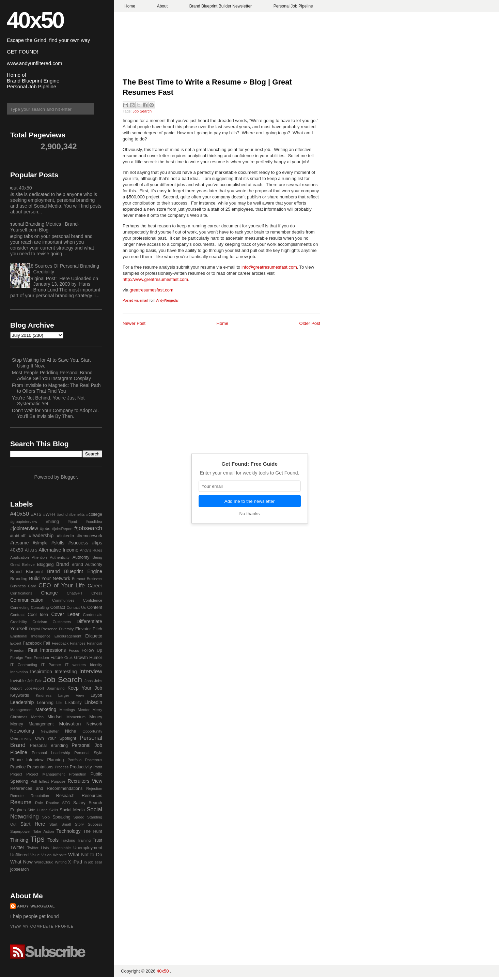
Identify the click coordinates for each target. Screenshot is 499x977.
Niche (70, 731)
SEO (66, 803)
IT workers (75, 665)
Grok (68, 658)
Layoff (96, 695)
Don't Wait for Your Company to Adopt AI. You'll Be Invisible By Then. (55, 413)
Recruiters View (85, 781)
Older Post (309, 323)
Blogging (45, 564)
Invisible (18, 680)
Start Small (60, 824)
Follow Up (92, 650)
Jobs (88, 681)
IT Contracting (23, 665)
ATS (33, 550)
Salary (79, 802)
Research (65, 795)
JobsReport (34, 688)
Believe (28, 564)
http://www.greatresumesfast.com (155, 279)
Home (129, 6)
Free (28, 658)
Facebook (32, 643)
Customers (61, 622)
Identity (96, 665)
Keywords (19, 695)
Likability (73, 702)
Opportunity (92, 731)
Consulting (40, 607)
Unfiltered (19, 855)
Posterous (93, 760)
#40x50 (19, 514)
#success (78, 542)
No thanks (249, 513)
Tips (37, 839)
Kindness (43, 695)
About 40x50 (18, 188)
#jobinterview (24, 528)
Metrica (37, 717)
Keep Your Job (84, 688)
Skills (53, 810)
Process (61, 767)
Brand (62, 564)
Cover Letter (65, 614)
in (85, 862)
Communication (26, 600)
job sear (95, 862)
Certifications (21, 593)
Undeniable (61, 848)
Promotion (77, 774)
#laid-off (18, 535)
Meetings (67, 710)
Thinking (19, 840)
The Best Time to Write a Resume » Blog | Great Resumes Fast (207, 87)
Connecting (20, 607)
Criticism (39, 622)
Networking (22, 731)
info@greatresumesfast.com (269, 267)
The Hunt (92, 831)
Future (56, 657)
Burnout (78, 579)
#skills (57, 542)
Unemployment (87, 847)
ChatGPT (75, 593)
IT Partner (51, 665)
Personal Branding (49, 745)
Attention (39, 557)
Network (94, 724)
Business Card (23, 586)
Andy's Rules (91, 550)
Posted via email (135, 300)
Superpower (20, 831)
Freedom (41, 658)
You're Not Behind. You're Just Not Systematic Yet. (48, 400)
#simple (40, 543)
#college (94, 514)
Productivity (81, 767)
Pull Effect (40, 781)
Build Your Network (49, 578)
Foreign (16, 658)
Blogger (69, 477)
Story (79, 824)
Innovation (19, 672)
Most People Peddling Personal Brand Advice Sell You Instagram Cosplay (52, 375)
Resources (92, 795)
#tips (97, 542)
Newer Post (134, 323)
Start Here (32, 824)
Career (95, 585)
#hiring (52, 521)
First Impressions (47, 650)
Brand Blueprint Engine (74, 571)
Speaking (61, 817)
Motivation (70, 723)
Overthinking (21, 738)
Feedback (60, 643)
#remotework (89, 535)
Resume (21, 802)
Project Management (45, 774)
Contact (57, 607)
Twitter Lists (38, 848)
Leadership (22, 702)
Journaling (56, 688)
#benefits (76, 514)
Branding (18, 578)
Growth (81, 657)
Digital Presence (43, 629)
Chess (96, 593)
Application (19, 557)
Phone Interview (27, 759)
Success (95, 824)
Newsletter (50, 731)
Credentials (92, 615)
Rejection (94, 788)
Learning (45, 702)
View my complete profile (42, 926)
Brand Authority (87, 564)
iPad (77, 862)
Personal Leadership (51, 753)
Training (84, 840)
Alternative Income (58, 550)
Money (95, 717)
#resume (19, 542)
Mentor (84, 710)
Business (94, 579)
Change (49, 593)
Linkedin (93, 702)
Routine (52, 803)
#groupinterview (23, 522)
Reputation (40, 796)
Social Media (72, 810)
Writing (61, 862)
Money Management (31, 724)
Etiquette (93, 636)
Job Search (142, 111)
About (162, 6)
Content (94, 607)
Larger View (71, 695)
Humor (95, 657)
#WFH (49, 514)
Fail (46, 643)
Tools (53, 840)
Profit (97, 767)
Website (60, 855)
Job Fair (34, 681)
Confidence (92, 600)
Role (39, 803)
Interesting (65, 671)
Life (59, 703)
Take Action (43, 831)
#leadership (41, 535)
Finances (77, 643)
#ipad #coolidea (85, 522)
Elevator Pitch (88, 629)
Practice (18, 767)
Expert (15, 643)
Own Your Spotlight (55, 738)
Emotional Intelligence (30, 636)
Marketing (45, 709)
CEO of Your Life (61, 585)
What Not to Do (85, 854)
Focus (74, 650)
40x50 (35, 20)
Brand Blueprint (26, 571)
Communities (63, 600)
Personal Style (88, 753)
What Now (21, 862)
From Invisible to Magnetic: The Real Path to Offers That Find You (56, 388)
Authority (81, 557)
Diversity (66, 629)
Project (16, 774)
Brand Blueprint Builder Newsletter (220, 6)
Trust (97, 840)
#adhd (62, 514)
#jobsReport (62, 529)
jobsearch (19, 869)
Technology (69, 831)
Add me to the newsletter (249, 501)
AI (27, 550)
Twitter (17, 847)
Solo (46, 817)
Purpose (58, 781)
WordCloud (43, 862)
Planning (55, 759)
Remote (17, 796)
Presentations (40, 767)
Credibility (18, 622)
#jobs (45, 528)
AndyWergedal (167, 300)
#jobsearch (88, 528)
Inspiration (41, 671)
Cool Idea (38, 614)
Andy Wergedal (36, 906)
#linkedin (65, 535)
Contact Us (76, 607)
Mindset (54, 717)
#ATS (36, 514)
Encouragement (67, 636)
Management (21, 710)
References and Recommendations (46, 788)
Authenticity (59, 557)
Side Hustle (38, 810)
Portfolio (74, 760)
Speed (78, 817)
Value (35, 855)
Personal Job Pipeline (293, 6)
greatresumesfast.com (151, 289)
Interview (90, 671)
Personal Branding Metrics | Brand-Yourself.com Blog (42, 226)
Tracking (68, 840)
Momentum (75, 717)
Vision (46, 855)
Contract (17, 615)
